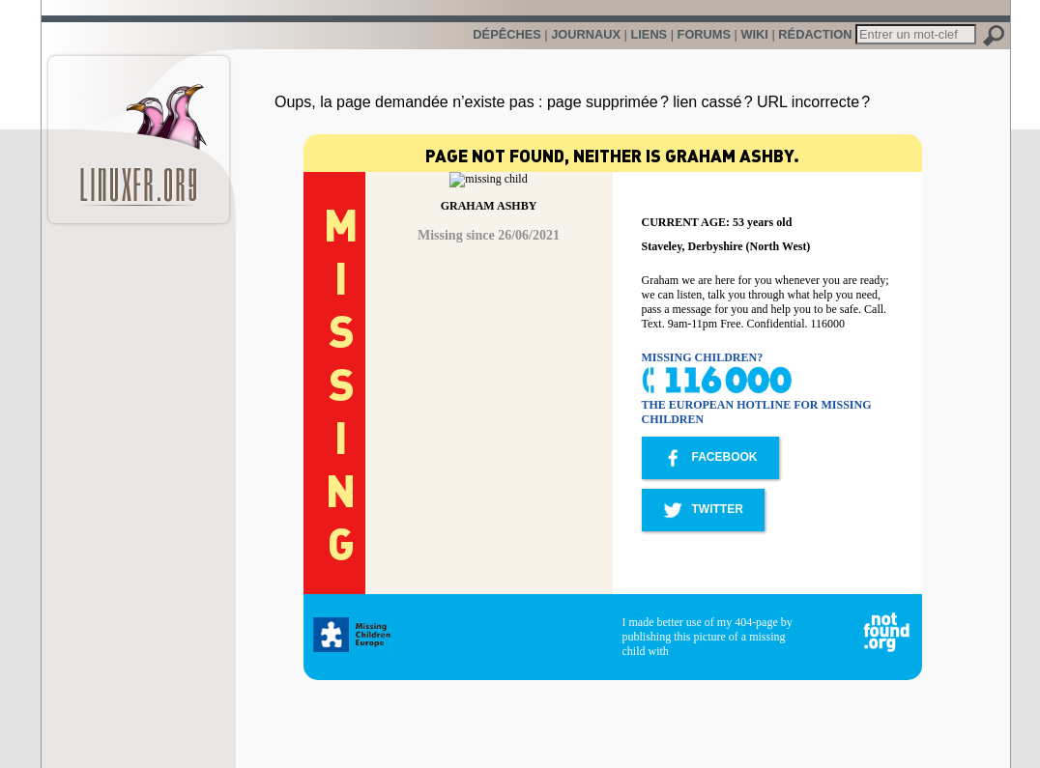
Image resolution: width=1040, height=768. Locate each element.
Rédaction (815, 34)
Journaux (586, 34)
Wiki (753, 34)
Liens (648, 34)
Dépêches (506, 34)
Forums (704, 34)
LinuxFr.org (139, 130)
